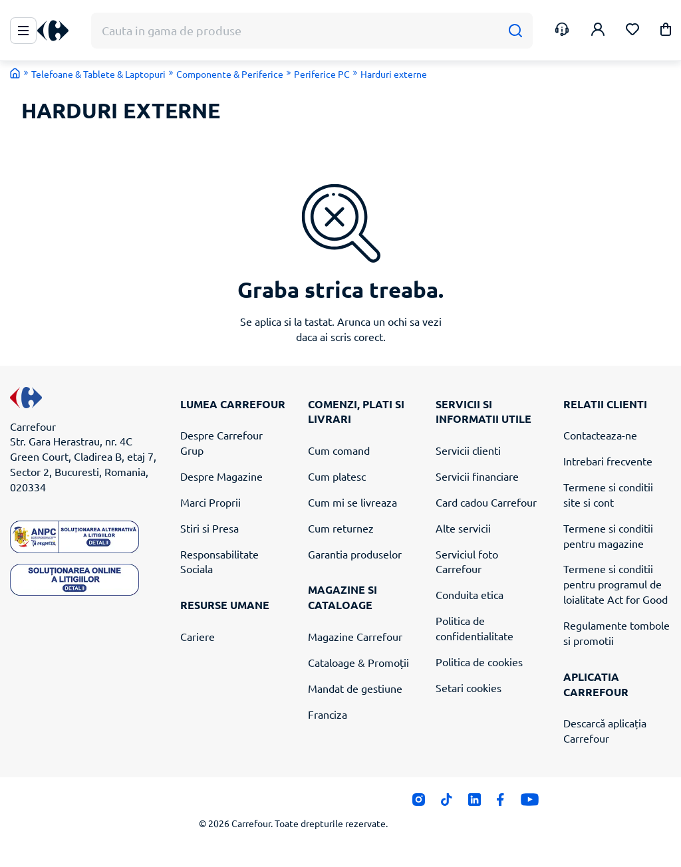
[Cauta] (515, 31)
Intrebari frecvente (607, 460)
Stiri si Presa (209, 528)
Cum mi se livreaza (352, 502)
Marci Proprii (210, 502)
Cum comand (339, 450)
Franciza (327, 714)
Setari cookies (468, 687)
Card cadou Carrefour (486, 502)
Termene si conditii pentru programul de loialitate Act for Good (615, 584)
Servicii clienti (468, 450)
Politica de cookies (479, 661)
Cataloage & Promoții (358, 662)
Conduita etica (469, 594)
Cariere (197, 636)
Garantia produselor (355, 553)
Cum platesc (337, 476)
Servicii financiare (477, 476)
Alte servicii (463, 528)
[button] (665, 31)
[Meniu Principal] (23, 30)
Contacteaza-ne (600, 434)
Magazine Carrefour (355, 636)
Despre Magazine (221, 476)
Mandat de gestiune (355, 688)
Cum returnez (341, 528)
